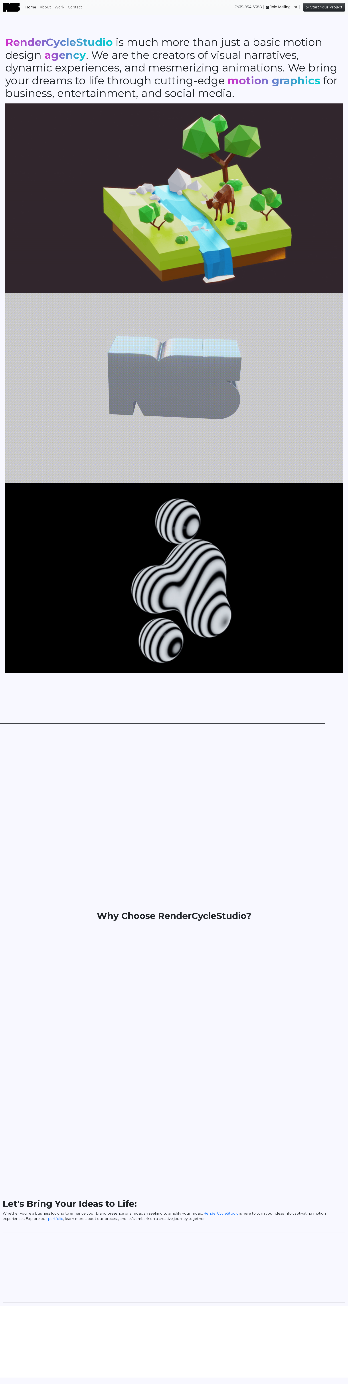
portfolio (55, 1223)
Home (30, 7)
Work (59, 7)
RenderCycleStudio (221, 1218)
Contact (75, 7)
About (45, 7)
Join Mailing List (283, 7)
